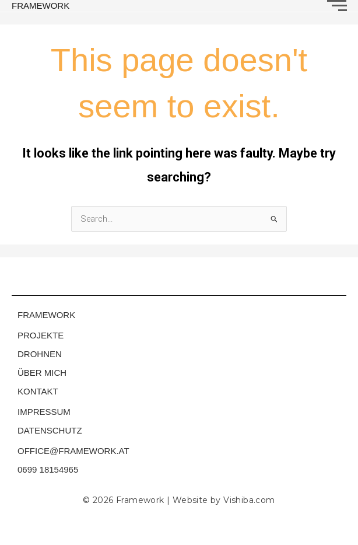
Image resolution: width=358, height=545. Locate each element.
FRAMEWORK (40, 6)
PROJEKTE (40, 335)
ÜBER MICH (41, 373)
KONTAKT (37, 391)
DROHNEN (39, 354)
